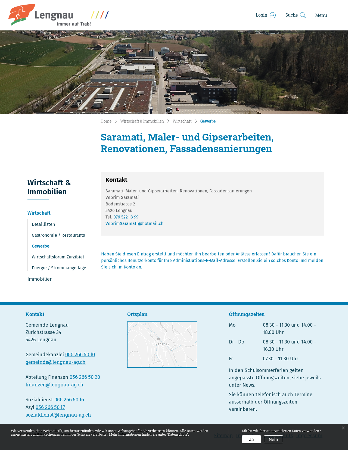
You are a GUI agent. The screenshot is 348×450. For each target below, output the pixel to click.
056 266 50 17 (50, 407)
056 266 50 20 (85, 377)
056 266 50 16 (69, 399)
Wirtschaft (39, 213)
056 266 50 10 (80, 354)
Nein (273, 439)
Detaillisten (43, 224)
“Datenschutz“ (177, 434)
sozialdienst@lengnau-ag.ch (58, 414)
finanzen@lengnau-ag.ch (54, 384)
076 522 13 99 (125, 217)
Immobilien (40, 279)
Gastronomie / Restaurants (58, 235)
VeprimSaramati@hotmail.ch (134, 223)
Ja (251, 439)
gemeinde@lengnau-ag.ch (56, 362)
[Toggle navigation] (326, 15)
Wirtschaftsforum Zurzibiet (58, 257)
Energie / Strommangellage (59, 267)
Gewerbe (47, 247)
